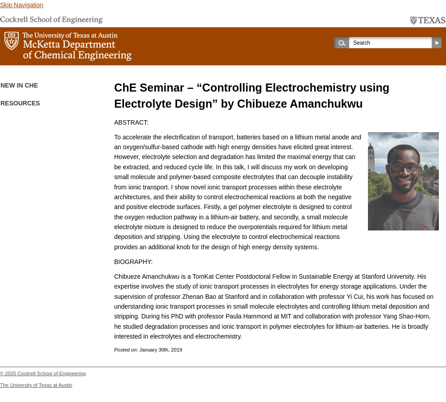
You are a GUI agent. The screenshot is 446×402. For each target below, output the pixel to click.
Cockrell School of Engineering (51, 373)
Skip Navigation (21, 4)
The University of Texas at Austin (36, 385)
